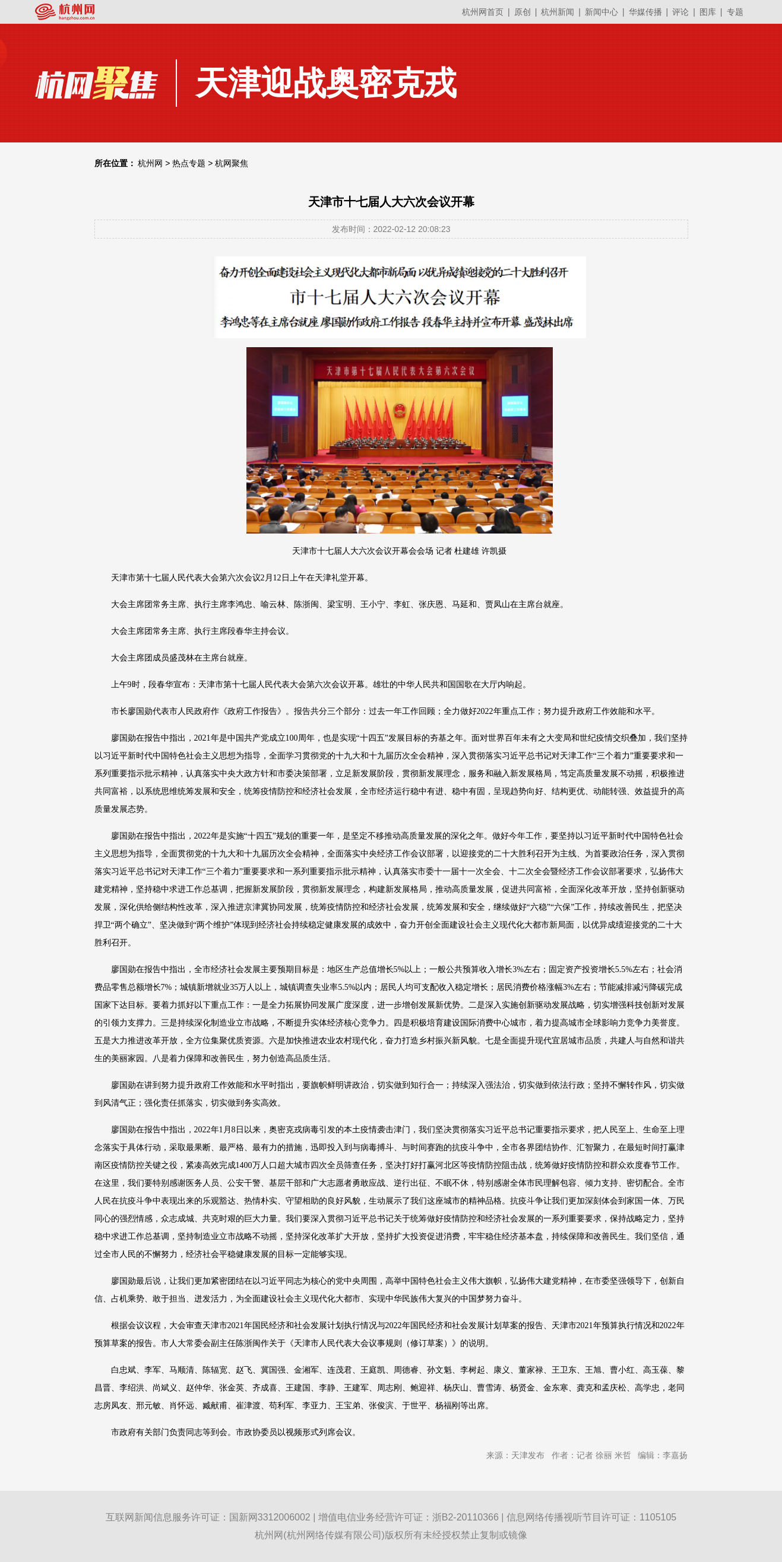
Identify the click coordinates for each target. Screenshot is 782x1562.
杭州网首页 (483, 12)
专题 (735, 12)
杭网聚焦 (231, 163)
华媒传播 (645, 12)
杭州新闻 (557, 12)
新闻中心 (601, 12)
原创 (522, 12)
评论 (680, 12)
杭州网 (150, 163)
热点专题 (188, 163)
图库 (707, 12)
